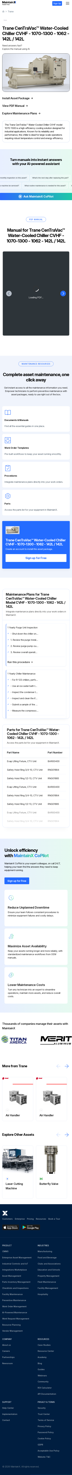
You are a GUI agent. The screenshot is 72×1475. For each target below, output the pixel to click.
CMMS (5, 1251)
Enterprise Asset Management (17, 1257)
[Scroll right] (67, 1066)
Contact (6, 1420)
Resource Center (46, 1351)
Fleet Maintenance (47, 1282)
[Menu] (67, 3)
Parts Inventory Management (16, 1282)
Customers (7, 1219)
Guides (41, 1369)
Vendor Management (12, 1331)
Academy (42, 1357)
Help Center (8, 1408)
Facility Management (48, 1288)
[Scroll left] (58, 1066)
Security (42, 1408)
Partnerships (8, 1357)
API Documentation (47, 1394)
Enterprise (20, 1219)
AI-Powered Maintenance (14, 1312)
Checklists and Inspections (15, 1288)
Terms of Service (46, 1420)
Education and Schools (49, 1270)
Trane (11, 11)
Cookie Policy (44, 1438)
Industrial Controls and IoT (15, 1264)
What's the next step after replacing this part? (52, 178)
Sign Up (57, 3)
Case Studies (44, 1345)
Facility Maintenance (12, 1294)
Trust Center (44, 1414)
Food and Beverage (47, 1257)
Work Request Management (15, 1318)
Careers (6, 1351)
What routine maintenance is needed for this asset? (43, 185)
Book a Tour (54, 1219)
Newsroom (7, 1363)
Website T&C (44, 1457)
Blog (40, 1363)
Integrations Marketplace (14, 1270)
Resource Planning (11, 1325)
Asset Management (11, 1276)
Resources (41, 1219)
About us (6, 1345)
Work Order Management (14, 1306)
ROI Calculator (45, 1388)
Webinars (42, 1375)
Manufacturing (45, 1251)
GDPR (40, 1444)
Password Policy (46, 1432)
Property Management (48, 1276)
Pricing (30, 1219)
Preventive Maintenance (14, 1300)
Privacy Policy (44, 1426)
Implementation (9, 1414)
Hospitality (43, 1294)
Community (43, 1381)
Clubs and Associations (49, 1264)
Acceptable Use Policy (48, 1450)
